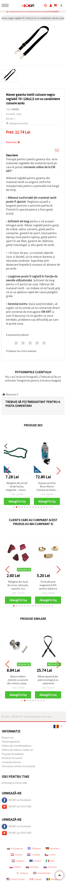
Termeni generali (10, 741)
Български (15, 848)
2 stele (23, 342)
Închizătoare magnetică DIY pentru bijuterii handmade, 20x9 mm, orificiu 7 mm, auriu (48, 585)
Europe (35, 860)
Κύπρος (22, 873)
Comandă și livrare (11, 762)
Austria (16, 854)
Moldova (53, 879)
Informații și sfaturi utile (14, 782)
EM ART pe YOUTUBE (16, 806)
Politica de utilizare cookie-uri (17, 749)
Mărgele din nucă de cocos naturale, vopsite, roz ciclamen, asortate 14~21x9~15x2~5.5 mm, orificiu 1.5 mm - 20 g (18, 585)
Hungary (18, 860)
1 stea (16, 342)
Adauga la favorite (17, 123)
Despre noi (7, 737)
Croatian (33, 854)
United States (15, 879)
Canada (36, 879)
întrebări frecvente (12, 758)
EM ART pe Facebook (16, 800)
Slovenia (50, 866)
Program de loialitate (13, 754)
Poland (15, 866)
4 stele (37, 342)
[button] (14, 507)
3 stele (30, 342)
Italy (50, 860)
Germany (52, 848)
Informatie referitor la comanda (18, 766)
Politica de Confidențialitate (16, 745)
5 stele (44, 342)
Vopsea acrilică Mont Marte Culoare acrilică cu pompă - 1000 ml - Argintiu (48, 486)
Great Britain (41, 873)
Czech (50, 854)
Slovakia (32, 866)
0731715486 (52, 11)
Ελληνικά (34, 848)
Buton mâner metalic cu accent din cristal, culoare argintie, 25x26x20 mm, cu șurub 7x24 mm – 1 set (18, 680)
